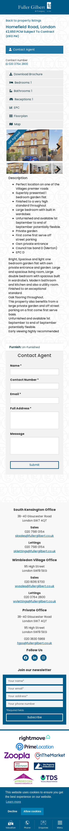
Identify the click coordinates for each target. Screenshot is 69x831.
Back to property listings (23, 20)
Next (57, 146)
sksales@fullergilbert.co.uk (34, 536)
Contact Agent (22, 49)
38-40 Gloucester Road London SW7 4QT (34, 518)
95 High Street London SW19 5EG (34, 568)
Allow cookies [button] (32, 811)
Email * (15, 394)
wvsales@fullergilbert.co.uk (34, 586)
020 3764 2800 (34, 597)
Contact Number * (24, 380)
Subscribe (34, 717)
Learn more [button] (13, 801)
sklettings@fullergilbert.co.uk (35, 551)
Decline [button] (12, 811)
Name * (16, 366)
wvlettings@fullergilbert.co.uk (34, 601)
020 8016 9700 (34, 582)
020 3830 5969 (34, 639)
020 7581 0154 (35, 532)
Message (17, 434)
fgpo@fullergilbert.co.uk (34, 643)
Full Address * (20, 408)
